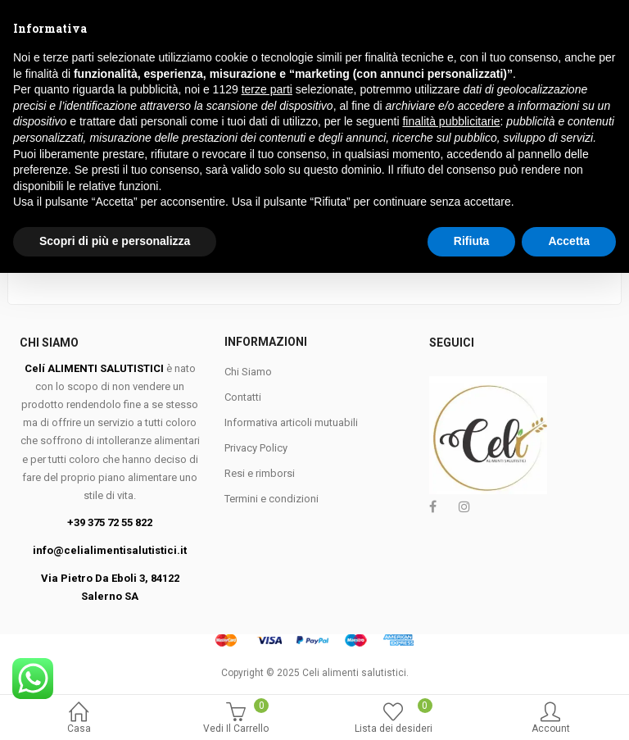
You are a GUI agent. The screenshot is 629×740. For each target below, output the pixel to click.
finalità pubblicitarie (451, 589)
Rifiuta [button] (472, 708)
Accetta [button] (569, 708)
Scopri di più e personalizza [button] (114, 708)
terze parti (267, 557)
